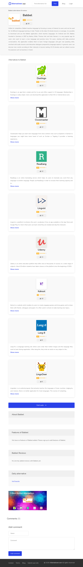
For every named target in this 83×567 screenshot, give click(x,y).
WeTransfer (16, 481)
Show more (14, 98)
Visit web (41, 405)
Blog (63, 4)
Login (71, 4)
